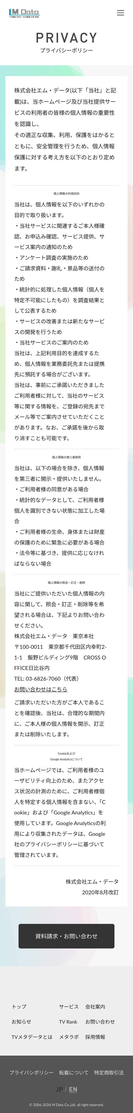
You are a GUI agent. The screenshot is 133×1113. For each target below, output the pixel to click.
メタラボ (69, 1036)
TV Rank (68, 1021)
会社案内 (95, 1006)
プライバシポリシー (31, 1073)
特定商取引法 (109, 1073)
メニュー (120, 12)
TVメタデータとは (32, 1036)
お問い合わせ (100, 1021)
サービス (69, 1006)
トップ (18, 1006)
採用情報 (95, 1036)
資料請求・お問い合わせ (66, 936)
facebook (49, 987)
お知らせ (21, 1021)
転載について (74, 1073)
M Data (24, 13)
